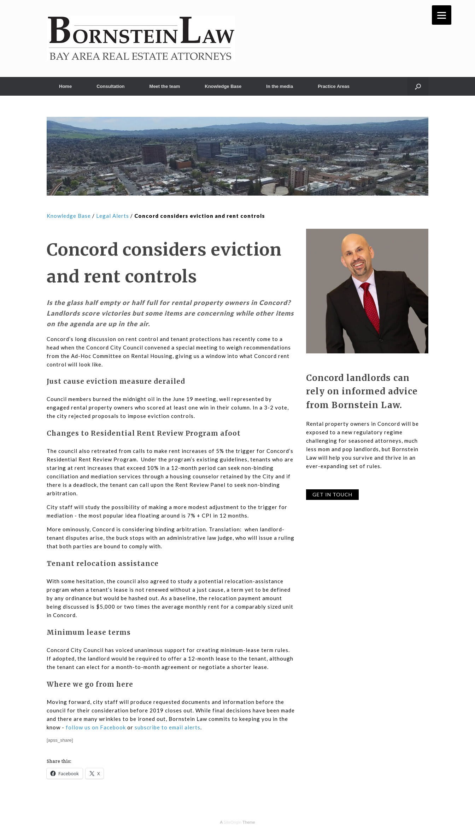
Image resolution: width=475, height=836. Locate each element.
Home (65, 86)
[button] (417, 86)
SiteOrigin (232, 822)
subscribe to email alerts (167, 727)
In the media (279, 86)
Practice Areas (334, 86)
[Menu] (441, 15)
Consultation (110, 86)
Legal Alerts (112, 216)
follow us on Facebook (96, 727)
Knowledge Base (223, 86)
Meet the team (164, 86)
